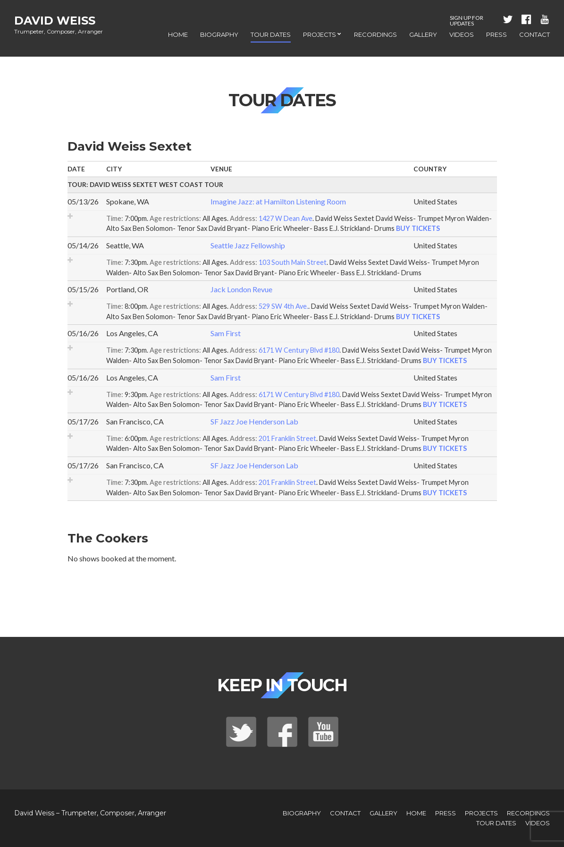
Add (70, 216)
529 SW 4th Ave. (283, 306)
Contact (534, 34)
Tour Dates (271, 34)
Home (178, 34)
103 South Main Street (293, 262)
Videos (461, 34)
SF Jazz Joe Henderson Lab (254, 421)
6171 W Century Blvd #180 (299, 350)
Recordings (375, 34)
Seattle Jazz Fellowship (247, 245)
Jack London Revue (241, 289)
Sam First (225, 333)
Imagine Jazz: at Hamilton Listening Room (278, 201)
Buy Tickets (418, 228)
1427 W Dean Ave (285, 218)
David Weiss (54, 20)
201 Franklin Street (287, 438)
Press (496, 34)
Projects (319, 34)
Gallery (423, 34)
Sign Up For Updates (466, 20)
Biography (219, 34)
